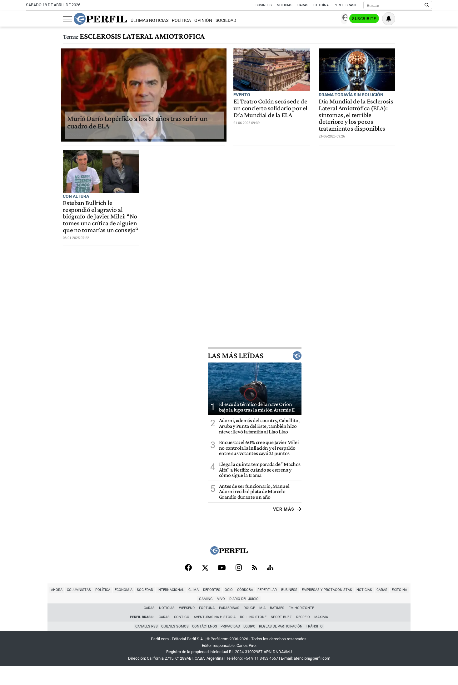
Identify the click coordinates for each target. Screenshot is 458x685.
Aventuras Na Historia (215, 635)
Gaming (386, 617)
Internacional (139, 617)
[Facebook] (188, 594)
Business (264, 5)
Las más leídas (385, 382)
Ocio (197, 617)
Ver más (418, 535)
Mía (263, 626)
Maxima (321, 635)
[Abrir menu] (30, 19)
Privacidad (230, 645)
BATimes (277, 626)
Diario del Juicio (424, 617)
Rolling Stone (253, 635)
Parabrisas (229, 626)
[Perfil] (229, 579)
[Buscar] (396, 5)
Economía (92, 617)
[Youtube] (222, 594)
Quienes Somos (173, 645)
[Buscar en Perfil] (427, 5)
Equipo (250, 645)
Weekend (187, 626)
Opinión (166, 20)
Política (144, 20)
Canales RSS (143, 645)
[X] (205, 594)
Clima (162, 617)
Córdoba (213, 617)
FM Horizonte (301, 626)
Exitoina (367, 617)
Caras (302, 5)
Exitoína (321, 5)
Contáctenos (203, 645)
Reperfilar (235, 617)
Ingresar (369, 19)
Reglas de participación (282, 645)
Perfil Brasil (345, 5)
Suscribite (400, 19)
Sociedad (189, 20)
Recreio (303, 635)
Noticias (284, 5)
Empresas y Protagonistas (295, 617)
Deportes (179, 617)
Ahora (25, 617)
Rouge (249, 626)
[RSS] (254, 594)
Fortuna (207, 626)
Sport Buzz (281, 635)
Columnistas (47, 617)
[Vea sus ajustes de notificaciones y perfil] (425, 18)
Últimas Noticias (112, 20)
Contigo (181, 635)
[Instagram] (239, 594)
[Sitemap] (270, 594)
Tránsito (317, 645)
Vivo (402, 617)
